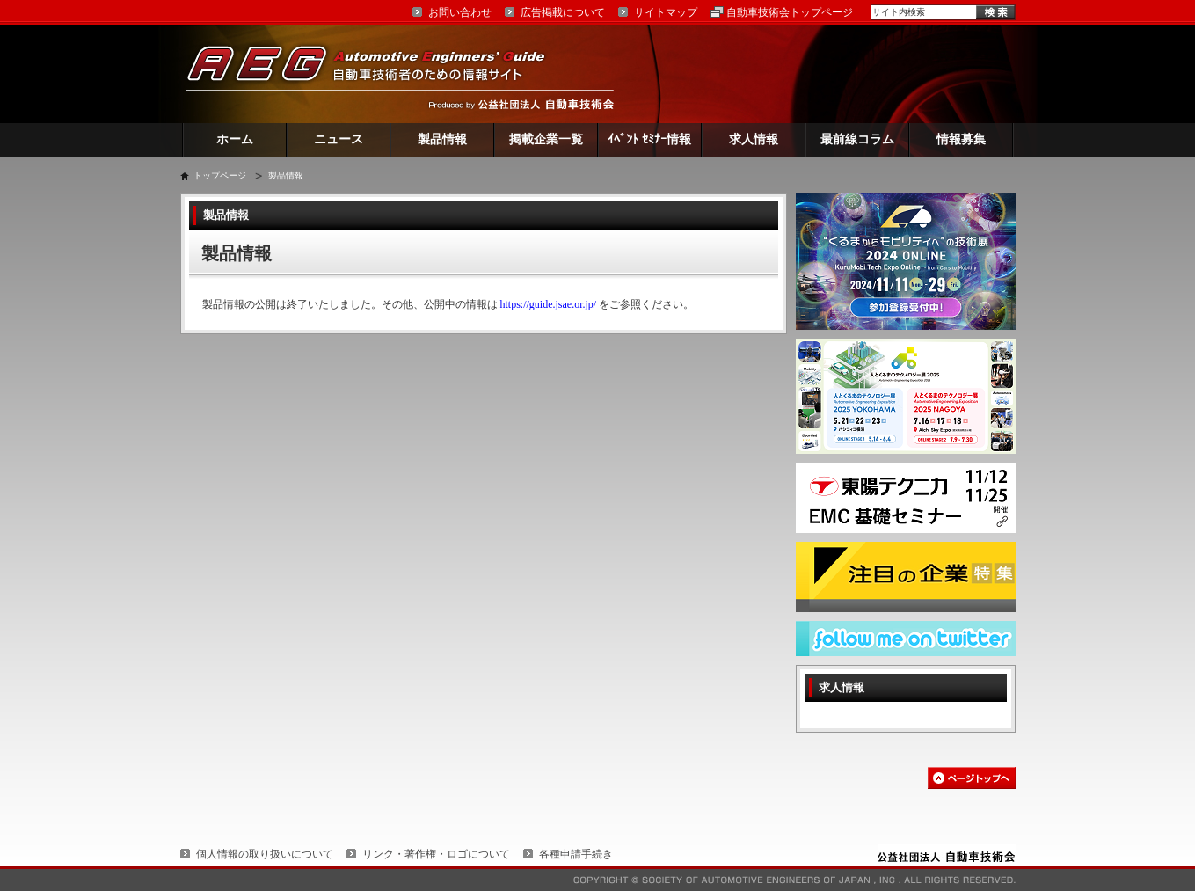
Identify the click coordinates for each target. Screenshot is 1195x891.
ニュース (338, 139)
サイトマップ (665, 12)
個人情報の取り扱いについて (264, 854)
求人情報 (753, 139)
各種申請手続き (576, 854)
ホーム (234, 139)
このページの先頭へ (972, 778)
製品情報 (442, 139)
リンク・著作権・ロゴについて (436, 854)
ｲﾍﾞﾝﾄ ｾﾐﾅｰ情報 (649, 139)
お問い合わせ (460, 12)
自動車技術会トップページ (789, 12)
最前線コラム (857, 139)
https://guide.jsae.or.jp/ (548, 304)
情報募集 (961, 139)
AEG (377, 73)
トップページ (219, 175)
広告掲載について (563, 12)
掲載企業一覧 (546, 139)
